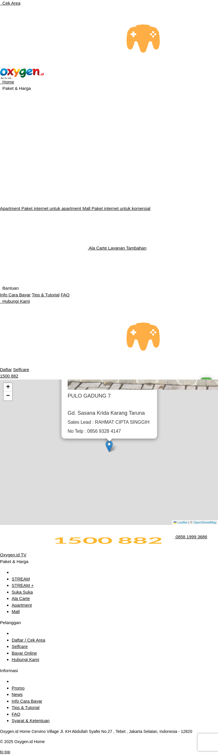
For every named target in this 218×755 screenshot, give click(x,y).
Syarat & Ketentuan (31, 720)
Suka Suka (22, 592)
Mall (116, 208)
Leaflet (180, 522)
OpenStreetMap (205, 522)
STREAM (21, 578)
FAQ (65, 294)
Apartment (41, 208)
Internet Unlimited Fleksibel (35, 201)
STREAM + (23, 585)
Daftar (6, 369)
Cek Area (10, 3)
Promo (18, 687)
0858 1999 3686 (191, 536)
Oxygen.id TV (13, 554)
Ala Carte (73, 247)
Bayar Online (24, 653)
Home (7, 81)
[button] (109, 446)
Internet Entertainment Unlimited (42, 163)
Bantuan (9, 288)
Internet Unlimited (23, 125)
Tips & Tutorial (45, 294)
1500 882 (9, 375)
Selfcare (21, 369)
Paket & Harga (15, 88)
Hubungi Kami (15, 301)
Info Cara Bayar (15, 294)
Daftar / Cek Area (28, 640)
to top (5, 751)
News (17, 694)
